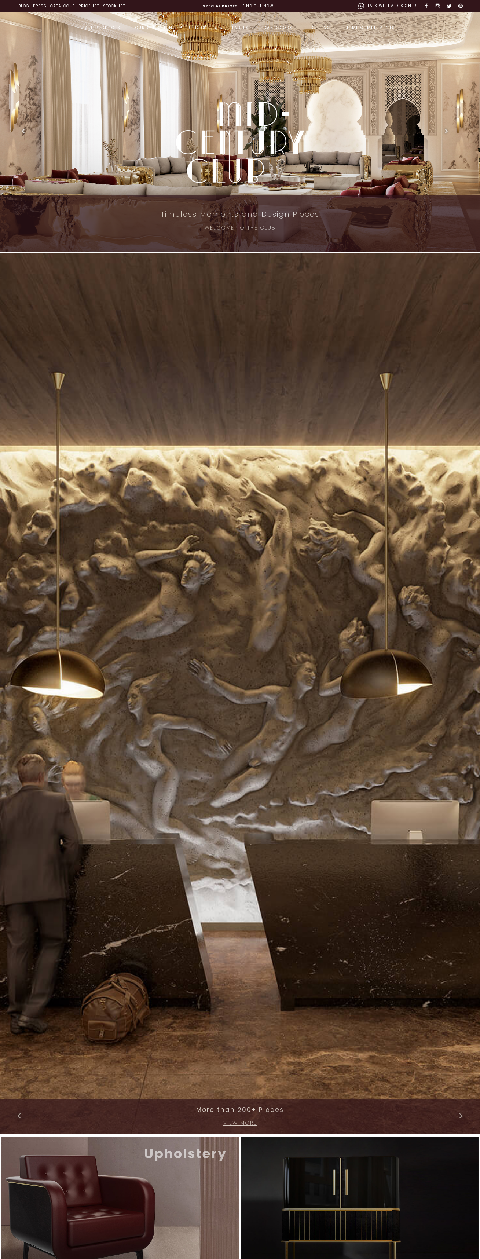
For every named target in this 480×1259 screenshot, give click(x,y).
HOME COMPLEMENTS (370, 27)
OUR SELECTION (154, 27)
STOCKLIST (114, 6)
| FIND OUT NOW (238, 6)
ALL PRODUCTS (103, 27)
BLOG (23, 6)
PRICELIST (88, 6)
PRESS (40, 6)
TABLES (240, 27)
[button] (24, 131)
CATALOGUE (62, 6)
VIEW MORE (240, 1123)
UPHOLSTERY (202, 27)
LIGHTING (319, 27)
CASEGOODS (278, 27)
